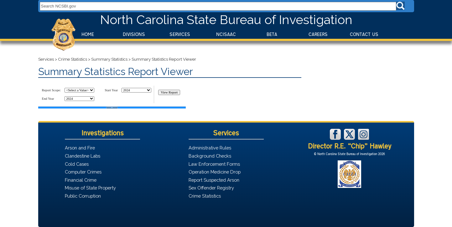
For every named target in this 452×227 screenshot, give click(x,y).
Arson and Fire (80, 147)
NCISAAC (226, 34)
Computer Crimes (83, 171)
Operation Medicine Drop (215, 171)
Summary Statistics (109, 59)
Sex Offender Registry (211, 187)
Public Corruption (83, 196)
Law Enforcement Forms (214, 164)
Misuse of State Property (90, 187)
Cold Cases (77, 164)
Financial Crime (80, 180)
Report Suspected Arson (214, 180)
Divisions (134, 34)
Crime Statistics (72, 59)
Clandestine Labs (82, 156)
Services (179, 34)
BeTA (272, 34)
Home (87, 34)
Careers (318, 34)
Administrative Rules (210, 147)
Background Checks (210, 156)
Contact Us (364, 34)
